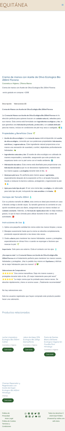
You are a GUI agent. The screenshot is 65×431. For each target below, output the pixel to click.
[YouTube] (36, 416)
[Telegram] (29, 413)
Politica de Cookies (9, 421)
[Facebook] (26, 416)
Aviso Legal (9, 418)
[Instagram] (32, 413)
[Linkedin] (39, 413)
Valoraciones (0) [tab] (20, 104)
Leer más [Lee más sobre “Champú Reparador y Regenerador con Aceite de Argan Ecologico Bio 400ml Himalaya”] (7, 400)
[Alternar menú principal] (62, 4)
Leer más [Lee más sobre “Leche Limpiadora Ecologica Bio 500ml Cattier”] (7, 349)
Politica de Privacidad (6, 414)
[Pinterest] (30, 416)
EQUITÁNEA (14, 5)
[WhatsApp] (26, 413)
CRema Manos (26, 83)
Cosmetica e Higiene (10, 83)
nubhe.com (61, 418)
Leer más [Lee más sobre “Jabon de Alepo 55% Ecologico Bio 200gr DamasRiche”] (28, 349)
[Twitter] (35, 413)
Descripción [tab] (7, 104)
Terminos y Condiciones (6, 425)
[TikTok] (33, 416)
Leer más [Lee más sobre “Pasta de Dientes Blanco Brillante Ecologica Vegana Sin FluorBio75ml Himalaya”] (49, 354)
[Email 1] (39, 416)
